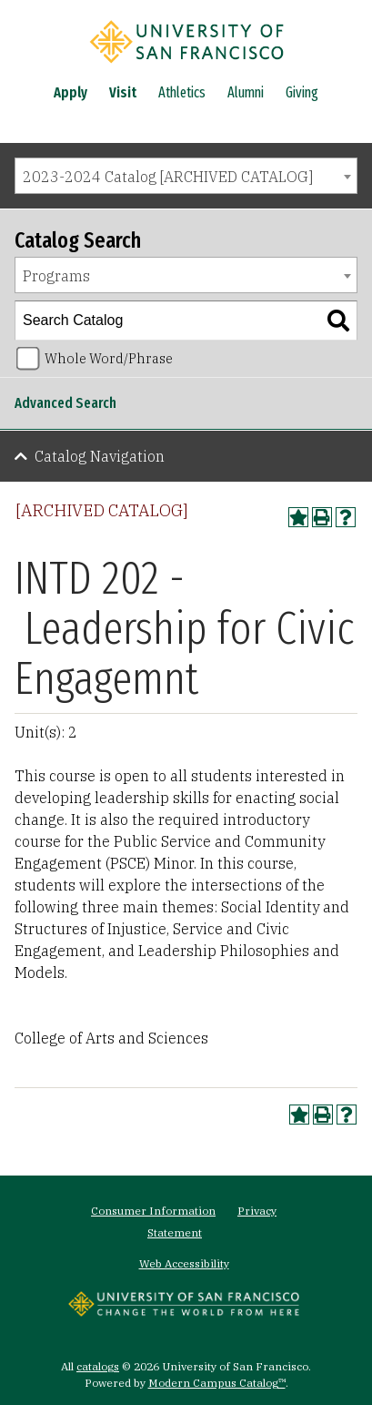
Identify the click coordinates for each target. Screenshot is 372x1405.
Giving (302, 92)
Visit (122, 92)
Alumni (245, 92)
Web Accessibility (184, 1263)
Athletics (182, 92)
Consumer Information (153, 1210)
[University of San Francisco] (186, 66)
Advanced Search (65, 403)
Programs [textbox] (56, 276)
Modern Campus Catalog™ (217, 1383)
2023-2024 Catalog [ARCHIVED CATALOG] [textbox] (168, 177)
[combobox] (186, 176)
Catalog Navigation (100, 456)
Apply (70, 92)
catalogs (97, 1366)
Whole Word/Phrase (109, 358)
